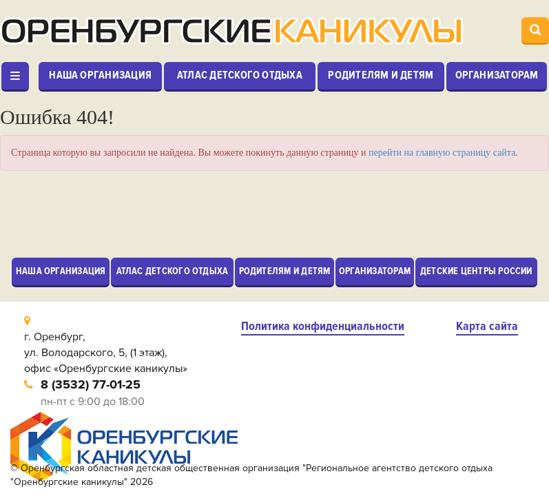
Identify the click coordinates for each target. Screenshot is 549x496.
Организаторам (497, 75)
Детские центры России (476, 271)
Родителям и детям (380, 75)
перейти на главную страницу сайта (442, 152)
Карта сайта (487, 326)
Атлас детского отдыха (239, 75)
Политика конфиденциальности (322, 326)
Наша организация (100, 75)
